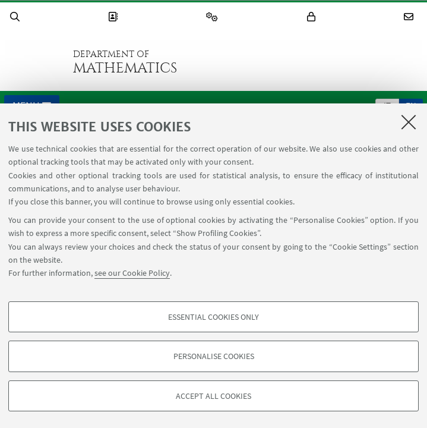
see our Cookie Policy (132, 273)
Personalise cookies (213, 356)
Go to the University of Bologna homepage (35, 62)
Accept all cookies (213, 396)
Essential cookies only (213, 316)
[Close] (408, 121)
